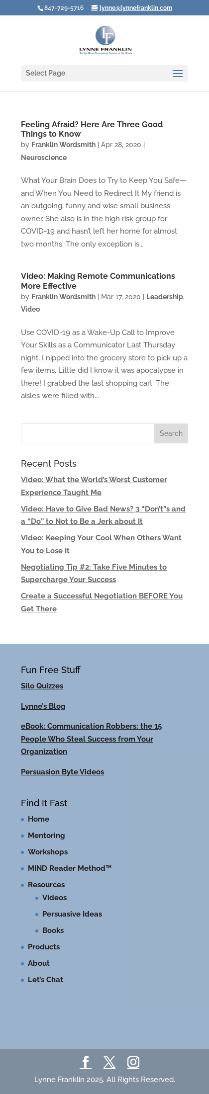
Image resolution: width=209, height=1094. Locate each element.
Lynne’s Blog (43, 706)
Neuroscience (44, 158)
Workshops (48, 851)
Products (44, 946)
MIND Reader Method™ (69, 868)
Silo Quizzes (42, 685)
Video (30, 309)
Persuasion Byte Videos (62, 771)
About (39, 963)
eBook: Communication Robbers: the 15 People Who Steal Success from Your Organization (91, 739)
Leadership (164, 297)
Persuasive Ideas (72, 914)
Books (53, 930)
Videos (54, 897)
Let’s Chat (45, 979)
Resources (46, 884)
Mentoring (46, 835)
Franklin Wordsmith (63, 145)
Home (38, 819)
